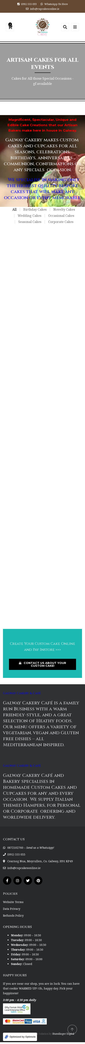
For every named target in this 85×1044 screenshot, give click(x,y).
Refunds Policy (13, 915)
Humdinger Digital (63, 1033)
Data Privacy (11, 909)
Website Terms (13, 902)
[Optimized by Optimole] (20, 1037)
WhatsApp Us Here (56, 4)
